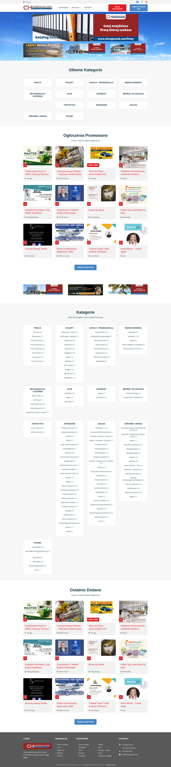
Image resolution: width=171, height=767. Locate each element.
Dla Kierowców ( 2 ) (37, 340)
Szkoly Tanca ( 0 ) (101, 353)
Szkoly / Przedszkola (101, 83)
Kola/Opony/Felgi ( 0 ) (69, 469)
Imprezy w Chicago (133, 94)
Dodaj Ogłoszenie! (117, 8)
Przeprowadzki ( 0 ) (101, 480)
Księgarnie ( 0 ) (69, 353)
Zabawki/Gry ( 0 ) (69, 515)
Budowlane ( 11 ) (101, 428)
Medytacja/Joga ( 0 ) (133, 453)
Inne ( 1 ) (38, 570)
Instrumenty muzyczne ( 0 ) (69, 457)
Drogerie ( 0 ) (69, 369)
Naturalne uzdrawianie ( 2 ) (133, 445)
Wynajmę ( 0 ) (133, 332)
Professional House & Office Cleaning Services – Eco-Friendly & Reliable (37, 174)
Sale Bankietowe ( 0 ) (37, 404)
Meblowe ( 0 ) (69, 361)
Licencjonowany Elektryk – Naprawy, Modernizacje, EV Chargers (69, 174)
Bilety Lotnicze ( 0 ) (37, 432)
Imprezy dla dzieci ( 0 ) (101, 500)
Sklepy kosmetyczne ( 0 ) (133, 492)
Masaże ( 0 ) (133, 457)
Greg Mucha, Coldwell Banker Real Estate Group (67, 213)
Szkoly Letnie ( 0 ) (101, 345)
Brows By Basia (96, 210)
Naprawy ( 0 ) (101, 484)
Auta (69, 94)
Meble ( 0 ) (69, 482)
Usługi (133, 105)
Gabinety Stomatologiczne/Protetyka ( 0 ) (133, 479)
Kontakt (87, 8)
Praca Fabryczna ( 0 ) (37, 349)
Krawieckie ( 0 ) (101, 476)
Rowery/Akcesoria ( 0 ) (69, 498)
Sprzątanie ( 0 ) (37, 357)
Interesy (101, 94)
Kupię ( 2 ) (69, 397)
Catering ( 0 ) (37, 400)
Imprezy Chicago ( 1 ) (133, 393)
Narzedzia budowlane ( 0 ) (69, 490)
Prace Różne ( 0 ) (38, 353)
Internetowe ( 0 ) (69, 365)
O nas (59, 747)
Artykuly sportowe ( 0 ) (69, 432)
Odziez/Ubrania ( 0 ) (70, 494)
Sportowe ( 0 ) (69, 349)
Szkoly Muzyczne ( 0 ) (101, 349)
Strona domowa (62, 744)
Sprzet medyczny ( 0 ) (69, 519)
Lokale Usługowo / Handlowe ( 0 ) (133, 345)
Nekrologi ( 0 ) (38, 562)
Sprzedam (101, 105)
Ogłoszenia (63, 8)
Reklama (60, 753)
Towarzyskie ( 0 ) (38, 547)
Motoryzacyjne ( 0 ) (101, 449)
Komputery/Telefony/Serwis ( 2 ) (101, 432)
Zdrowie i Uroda (38, 116)
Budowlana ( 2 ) (37, 336)
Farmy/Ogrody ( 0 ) (69, 449)
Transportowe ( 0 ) (101, 444)
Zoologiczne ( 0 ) (69, 378)
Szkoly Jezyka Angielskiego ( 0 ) (101, 336)
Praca (37, 83)
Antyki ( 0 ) (69, 436)
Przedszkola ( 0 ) (101, 361)
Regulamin (60, 750)
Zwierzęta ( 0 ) (38, 557)
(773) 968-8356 (126, 751)
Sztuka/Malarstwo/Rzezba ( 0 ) (69, 523)
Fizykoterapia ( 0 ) (133, 488)
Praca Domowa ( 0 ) (37, 345)
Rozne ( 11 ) (69, 527)
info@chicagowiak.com (130, 755)
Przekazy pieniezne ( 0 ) (101, 457)
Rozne (69, 116)
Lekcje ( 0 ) (101, 496)
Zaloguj (28, 2)
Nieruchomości (133, 83)
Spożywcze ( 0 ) (69, 340)
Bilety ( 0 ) (69, 440)
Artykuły (76, 8)
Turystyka (69, 105)
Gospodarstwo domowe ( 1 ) (70, 465)
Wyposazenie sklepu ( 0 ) (69, 502)
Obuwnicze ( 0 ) (69, 345)
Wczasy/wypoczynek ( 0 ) (37, 566)
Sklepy (70, 83)
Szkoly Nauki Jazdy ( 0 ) (101, 357)
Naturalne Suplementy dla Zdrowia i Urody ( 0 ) (133, 429)
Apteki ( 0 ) (69, 357)
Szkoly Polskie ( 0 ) (101, 332)
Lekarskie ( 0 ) (101, 509)
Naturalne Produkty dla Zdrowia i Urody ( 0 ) (133, 435)
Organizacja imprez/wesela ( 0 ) (101, 505)
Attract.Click (111, 765)
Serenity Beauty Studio (36, 249)
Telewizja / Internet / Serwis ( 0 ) (101, 436)
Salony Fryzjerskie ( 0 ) (133, 484)
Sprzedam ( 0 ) (69, 393)
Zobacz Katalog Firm (138, 8)
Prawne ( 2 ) (101, 467)
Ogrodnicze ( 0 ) (69, 374)
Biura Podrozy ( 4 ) (37, 428)
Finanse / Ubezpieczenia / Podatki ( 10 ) (101, 462)
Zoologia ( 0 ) (69, 511)
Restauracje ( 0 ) (37, 396)
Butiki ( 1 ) (133, 441)
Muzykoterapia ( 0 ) (133, 449)
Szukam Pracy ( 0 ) (37, 361)
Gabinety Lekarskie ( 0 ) (133, 474)
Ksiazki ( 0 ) (69, 478)
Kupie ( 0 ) (69, 531)
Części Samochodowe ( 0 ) (69, 444)
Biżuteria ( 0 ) (69, 453)
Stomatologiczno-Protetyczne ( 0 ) (101, 513)
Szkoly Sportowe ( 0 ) (101, 340)
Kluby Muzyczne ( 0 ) (37, 408)
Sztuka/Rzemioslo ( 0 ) (69, 506)
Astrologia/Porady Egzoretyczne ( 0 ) (37, 552)
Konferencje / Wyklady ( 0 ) (133, 397)
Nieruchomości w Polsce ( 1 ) (133, 349)
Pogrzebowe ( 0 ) (101, 492)
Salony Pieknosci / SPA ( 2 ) (133, 465)
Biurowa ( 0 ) (37, 332)
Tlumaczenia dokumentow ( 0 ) (101, 471)
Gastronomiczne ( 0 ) (101, 488)
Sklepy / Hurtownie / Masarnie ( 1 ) (101, 440)
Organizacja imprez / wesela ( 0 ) (37, 412)
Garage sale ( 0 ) (69, 461)
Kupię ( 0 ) (133, 340)
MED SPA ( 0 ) (133, 461)
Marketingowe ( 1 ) (101, 453)
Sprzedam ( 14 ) (133, 336)
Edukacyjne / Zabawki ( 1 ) (69, 336)
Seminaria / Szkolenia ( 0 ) (133, 469)
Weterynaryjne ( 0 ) (101, 517)
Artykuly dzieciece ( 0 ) (69, 428)
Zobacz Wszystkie (85, 267)
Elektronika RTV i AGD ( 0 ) (69, 473)
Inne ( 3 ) (101, 521)
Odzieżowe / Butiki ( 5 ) (70, 332)
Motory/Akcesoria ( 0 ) (69, 486)
